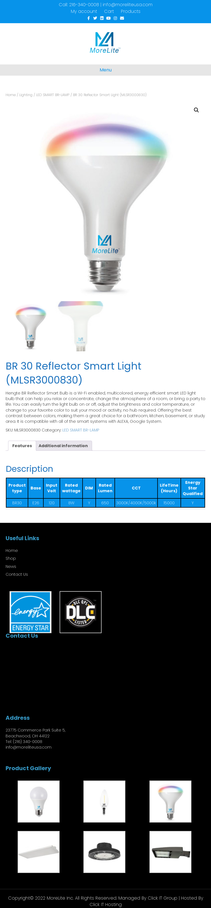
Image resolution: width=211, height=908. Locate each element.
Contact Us (17, 574)
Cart (109, 11)
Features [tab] (22, 446)
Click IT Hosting (106, 904)
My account (84, 11)
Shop (11, 558)
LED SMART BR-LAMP (52, 94)
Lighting (25, 94)
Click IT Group (162, 898)
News (11, 566)
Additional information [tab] (63, 446)
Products (130, 11)
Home (11, 94)
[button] (196, 110)
